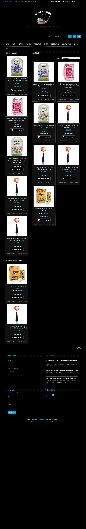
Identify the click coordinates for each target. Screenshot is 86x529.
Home (7, 48)
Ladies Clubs (9, 88)
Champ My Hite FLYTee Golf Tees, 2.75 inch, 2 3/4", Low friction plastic (43, 127)
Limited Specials (10, 89)
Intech (7, 129)
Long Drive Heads (10, 93)
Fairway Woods (9, 70)
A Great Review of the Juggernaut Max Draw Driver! (62, 484)
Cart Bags (8, 76)
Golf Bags (8, 74)
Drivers (7, 69)
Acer (6, 121)
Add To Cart (43, 95)
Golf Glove (8, 62)
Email (9, 518)
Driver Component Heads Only (14, 58)
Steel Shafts (8, 103)
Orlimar (7, 112)
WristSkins (8, 123)
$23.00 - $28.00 (10, 159)
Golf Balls (8, 60)
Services (7, 98)
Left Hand (8, 91)
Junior (7, 86)
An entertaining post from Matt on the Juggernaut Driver (61, 474)
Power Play (8, 134)
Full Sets (7, 72)
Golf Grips (8, 64)
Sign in (24, 1)
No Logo (7, 115)
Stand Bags (8, 77)
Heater (7, 126)
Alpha (7, 131)
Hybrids (7, 82)
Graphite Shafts (9, 101)
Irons (6, 84)
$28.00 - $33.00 (10, 163)
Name (9, 510)
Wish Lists (67, 1)
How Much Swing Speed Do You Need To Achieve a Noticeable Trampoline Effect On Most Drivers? (61, 493)
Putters (7, 94)
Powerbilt (8, 118)
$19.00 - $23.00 (10, 156)
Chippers (7, 67)
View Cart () (77, 1)
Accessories (8, 57)
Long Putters (9, 96)
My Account (18, 1)
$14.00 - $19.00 (10, 153)
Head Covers (9, 81)
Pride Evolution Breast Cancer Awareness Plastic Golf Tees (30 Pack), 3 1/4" (68, 86)
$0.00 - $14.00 (10, 149)
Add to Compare (49, 99)
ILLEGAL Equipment (11, 65)
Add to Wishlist (38, 99)
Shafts (7, 99)
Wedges (7, 105)
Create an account (31, 1)
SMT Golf (8, 137)
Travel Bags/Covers (11, 79)
